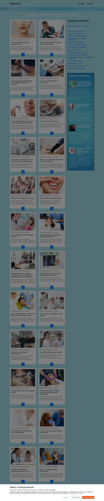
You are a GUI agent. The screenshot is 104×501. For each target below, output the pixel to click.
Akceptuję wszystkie (88, 497)
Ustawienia (65, 497)
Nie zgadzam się (76, 497)
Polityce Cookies (79, 493)
